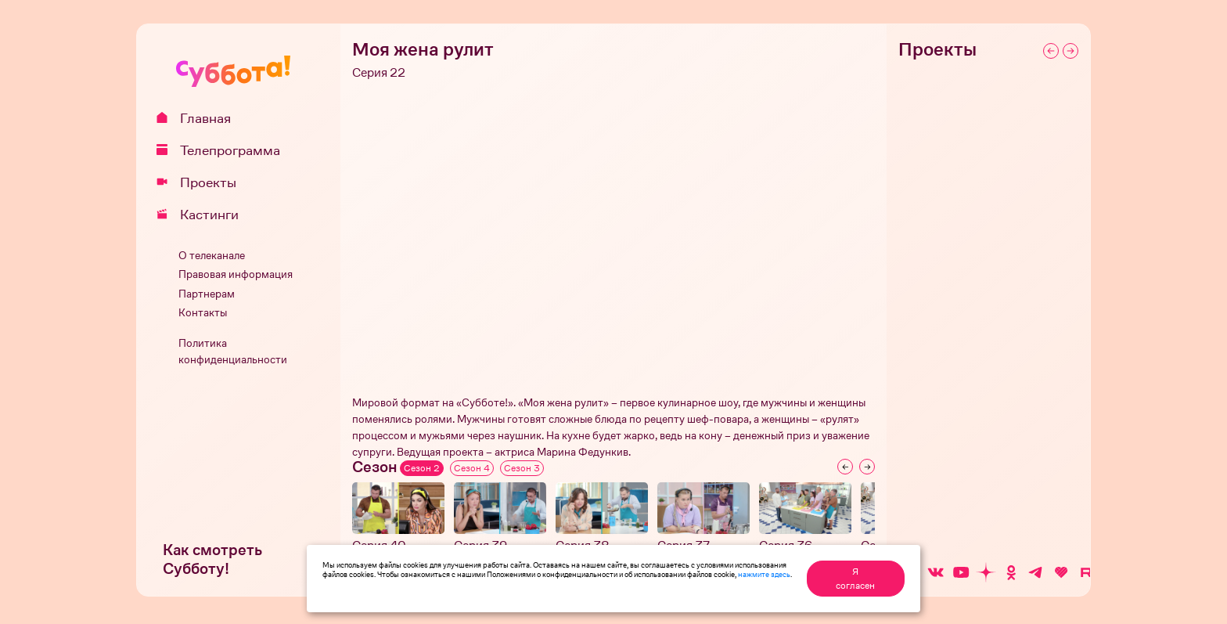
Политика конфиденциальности (232, 351)
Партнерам (206, 294)
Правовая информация (235, 274)
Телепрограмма (223, 150)
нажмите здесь (764, 573)
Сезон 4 (472, 468)
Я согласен (855, 578)
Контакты (202, 312)
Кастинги (203, 214)
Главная (199, 118)
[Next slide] (867, 466)
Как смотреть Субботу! (212, 559)
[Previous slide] (845, 466)
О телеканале (211, 255)
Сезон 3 (522, 468)
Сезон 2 (422, 468)
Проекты (201, 182)
